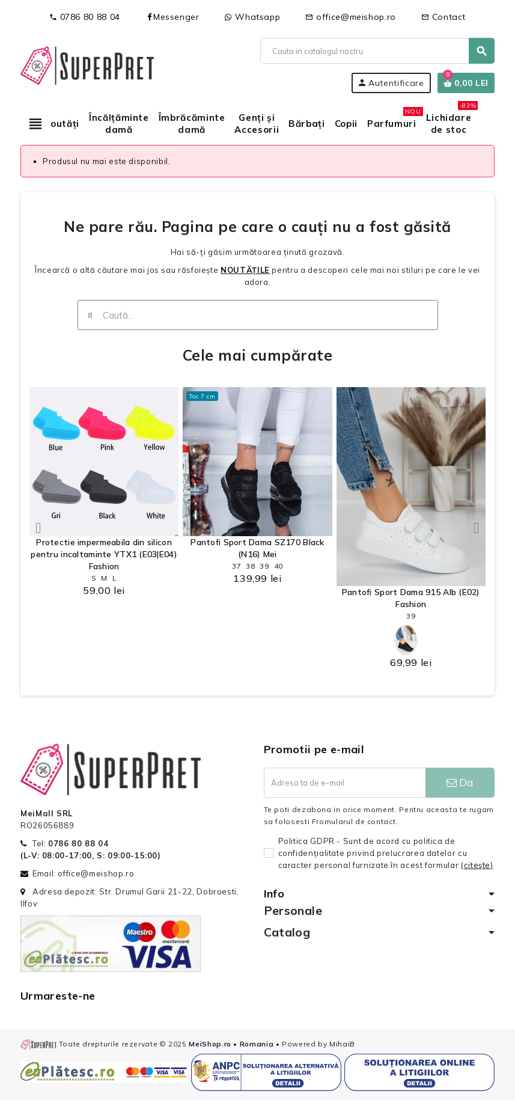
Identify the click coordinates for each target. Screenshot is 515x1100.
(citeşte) (477, 865)
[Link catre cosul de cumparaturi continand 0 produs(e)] (466, 83)
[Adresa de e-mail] (344, 783)
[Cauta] (377, 51)
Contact (443, 16)
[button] (38, 527)
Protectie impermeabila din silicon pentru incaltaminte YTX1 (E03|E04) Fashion (104, 554)
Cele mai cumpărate (258, 355)
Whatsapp (253, 16)
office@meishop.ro (350, 16)
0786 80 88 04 (84, 16)
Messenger (172, 16)
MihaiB (342, 1043)
